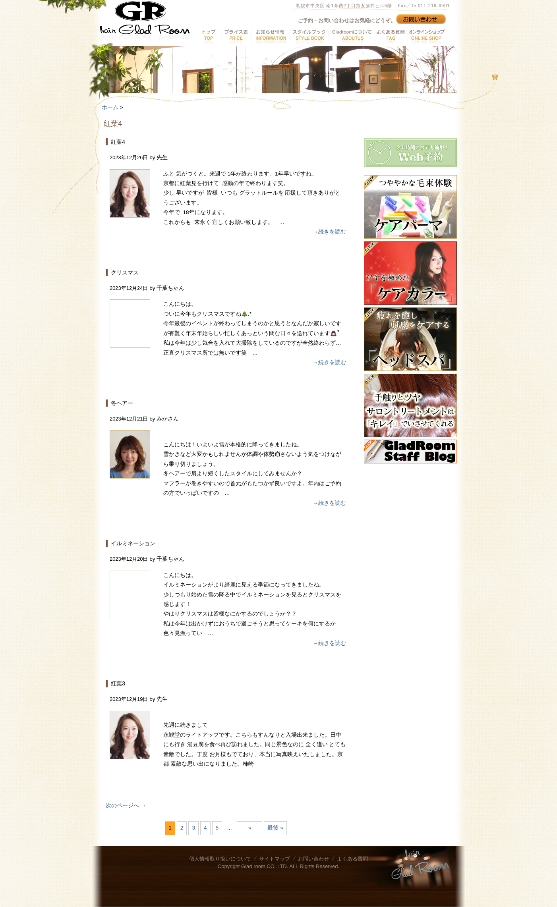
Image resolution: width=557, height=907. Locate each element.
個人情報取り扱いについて (220, 859)
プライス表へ (236, 36)
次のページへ (126, 806)
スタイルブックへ (309, 36)
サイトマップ (274, 859)
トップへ (209, 36)
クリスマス (125, 272)
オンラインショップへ (426, 36)
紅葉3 (118, 683)
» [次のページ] (249, 828)
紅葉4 (118, 142)
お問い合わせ (313, 859)
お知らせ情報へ (270, 36)
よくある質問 (352, 859)
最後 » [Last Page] (275, 828)
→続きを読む (329, 232)
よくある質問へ (390, 36)
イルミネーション (133, 543)
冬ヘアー (122, 403)
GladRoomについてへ (351, 36)
